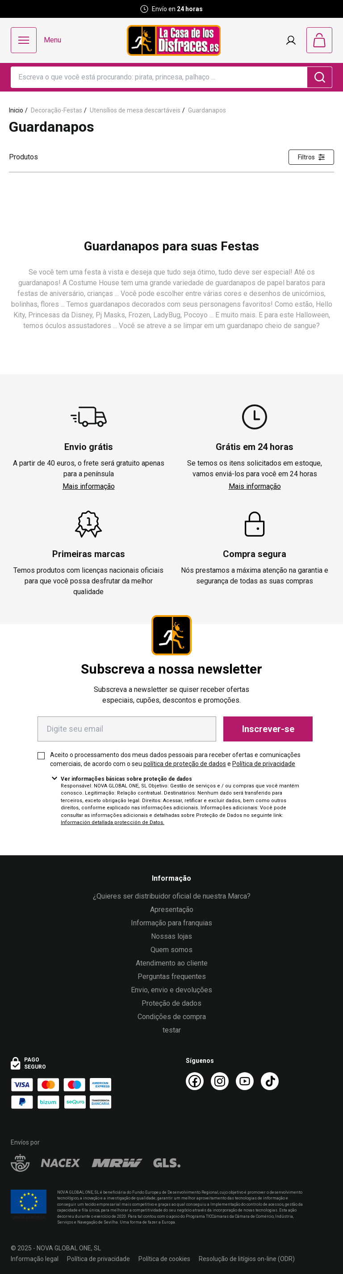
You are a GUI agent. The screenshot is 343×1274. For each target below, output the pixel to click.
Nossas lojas (171, 936)
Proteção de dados (171, 1003)
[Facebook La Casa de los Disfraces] (195, 1081)
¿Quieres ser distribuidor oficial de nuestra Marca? (172, 896)
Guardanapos (207, 110)
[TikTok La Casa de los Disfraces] (270, 1081)
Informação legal (35, 1258)
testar (172, 1030)
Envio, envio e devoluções (171, 990)
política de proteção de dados (184, 763)
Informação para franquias (171, 923)
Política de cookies (164, 1258)
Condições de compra (172, 1016)
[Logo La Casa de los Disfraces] (174, 40)
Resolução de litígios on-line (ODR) (247, 1258)
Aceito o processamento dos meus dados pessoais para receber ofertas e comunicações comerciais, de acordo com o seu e (175, 759)
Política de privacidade (263, 763)
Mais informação (89, 486)
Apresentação (171, 909)
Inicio (16, 110)
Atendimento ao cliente (172, 963)
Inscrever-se (268, 729)
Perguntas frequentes (172, 976)
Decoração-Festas (56, 110)
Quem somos (171, 949)
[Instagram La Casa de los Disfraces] (220, 1081)
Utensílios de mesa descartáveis (135, 110)
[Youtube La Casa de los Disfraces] (245, 1081)
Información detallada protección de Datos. (112, 822)
